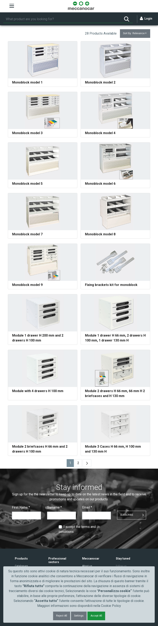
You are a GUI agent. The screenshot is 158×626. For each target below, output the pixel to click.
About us (87, 565)
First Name (21, 507)
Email (87, 507)
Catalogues (21, 565)
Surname (54, 507)
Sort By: (135, 33)
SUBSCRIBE (126, 514)
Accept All (96, 615)
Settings (79, 615)
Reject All (61, 615)
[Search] (62, 19)
